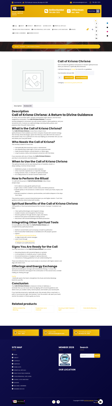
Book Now (93, 11)
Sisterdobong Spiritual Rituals (73, 284)
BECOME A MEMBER (20, 33)
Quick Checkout (81, 278)
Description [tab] (18, 307)
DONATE (73, 29)
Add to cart (69, 278)
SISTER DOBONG (89, 400)
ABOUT (22, 25)
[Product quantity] (60, 278)
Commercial (16, 2)
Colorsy (97, 402)
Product (22, 46)
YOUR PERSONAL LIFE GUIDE (41, 29)
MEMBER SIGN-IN (33, 33)
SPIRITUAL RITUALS (60, 25)
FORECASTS (47, 25)
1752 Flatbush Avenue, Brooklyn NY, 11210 (35, 2)
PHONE (73, 270)
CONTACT (30, 25)
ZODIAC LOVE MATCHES (60, 29)
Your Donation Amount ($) (66, 274)
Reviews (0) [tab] (28, 307)
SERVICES (38, 25)
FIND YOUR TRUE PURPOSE (22, 29)
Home (15, 25)
